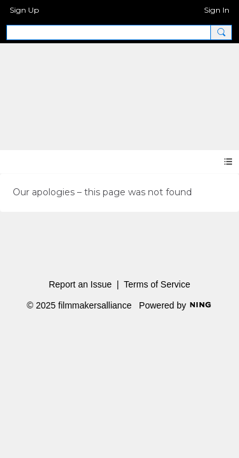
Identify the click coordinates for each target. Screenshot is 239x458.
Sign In (216, 10)
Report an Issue (80, 284)
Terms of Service (157, 284)
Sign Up (24, 10)
